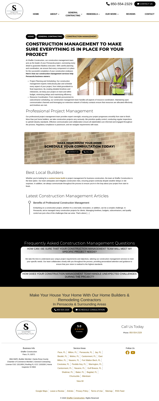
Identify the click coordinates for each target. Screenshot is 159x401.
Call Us (83, 149)
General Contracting (50, 36)
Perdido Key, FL (79, 364)
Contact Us (145, 4)
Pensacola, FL (86, 352)
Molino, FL (74, 356)
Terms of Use (97, 391)
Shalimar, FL (67, 372)
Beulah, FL (62, 356)
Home (31, 36)
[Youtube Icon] (132, 352)
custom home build (57, 178)
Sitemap (109, 391)
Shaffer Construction (75, 398)
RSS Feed (119, 391)
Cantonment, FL (89, 356)
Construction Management (81, 36)
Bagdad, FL (92, 372)
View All (80, 381)
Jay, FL (98, 352)
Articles (70, 391)
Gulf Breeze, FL (94, 368)
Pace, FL (62, 352)
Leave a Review (57, 391)
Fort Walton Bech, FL (91, 360)
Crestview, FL (63, 364)
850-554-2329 (119, 4)
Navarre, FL (74, 360)
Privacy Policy (82, 391)
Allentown (86, 376)
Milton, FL (72, 352)
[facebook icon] (127, 352)
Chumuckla (74, 376)
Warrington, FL (95, 364)
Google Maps (41, 391)
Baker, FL (80, 372)
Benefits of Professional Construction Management (61, 202)
